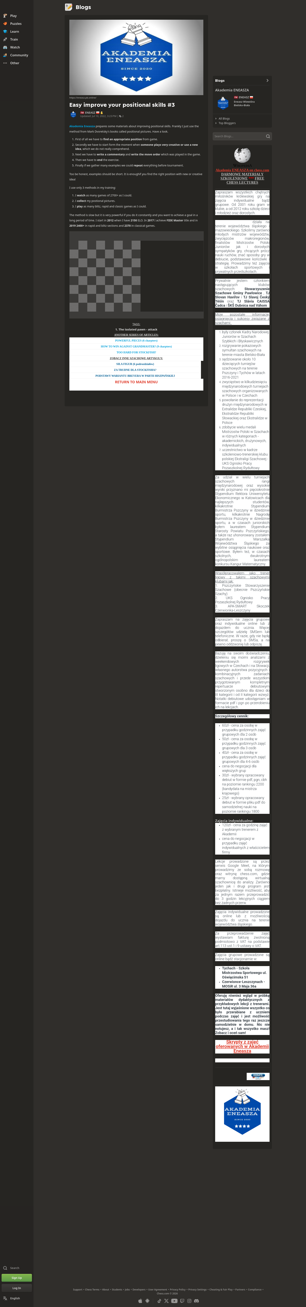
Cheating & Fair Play (221, 1289)
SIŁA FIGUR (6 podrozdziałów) (135, 364)
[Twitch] (182, 1301)
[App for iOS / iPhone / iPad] (140, 1301)
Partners (240, 1289)
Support (77, 1289)
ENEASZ (90, 112)
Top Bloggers (227, 123)
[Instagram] (189, 1301)
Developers (139, 1289)
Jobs (127, 1289)
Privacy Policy (177, 1289)
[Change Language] (17, 1298)
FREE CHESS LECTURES (245, 180)
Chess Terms (92, 1289)
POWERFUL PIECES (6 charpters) (136, 340)
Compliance (255, 1289)
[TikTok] (159, 1301)
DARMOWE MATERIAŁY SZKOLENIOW (242, 176)
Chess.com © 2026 (167, 1293)
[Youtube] (174, 1301)
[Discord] (196, 1301)
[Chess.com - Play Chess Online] (17, 7)
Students (117, 1289)
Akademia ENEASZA (232, 90)
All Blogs (224, 118)
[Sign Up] (17, 1278)
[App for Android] (147, 1301)
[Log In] (17, 1288)
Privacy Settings (197, 1289)
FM (82, 112)
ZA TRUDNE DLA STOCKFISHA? (135, 370)
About (105, 1289)
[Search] (242, 136)
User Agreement (157, 1289)
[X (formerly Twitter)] (166, 1301)
